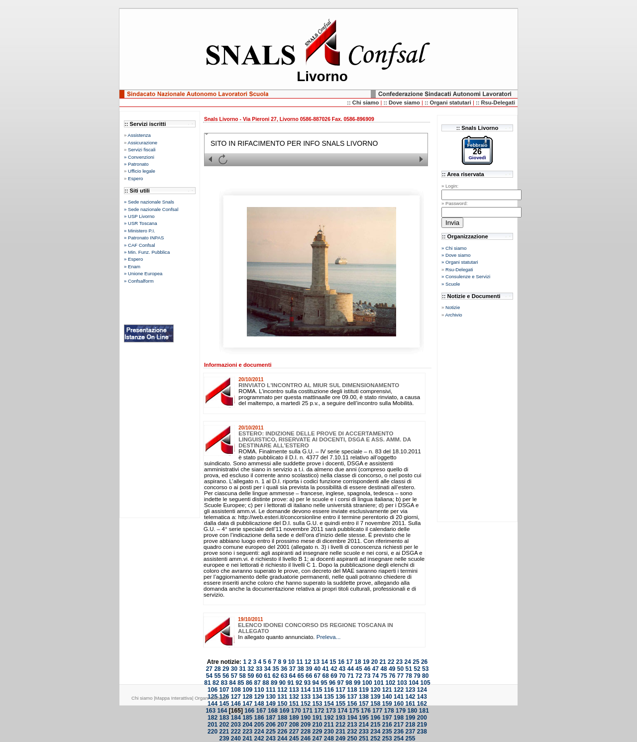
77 (400, 675)
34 (267, 668)
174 (342, 710)
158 (375, 703)
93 (307, 682)
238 (422, 731)
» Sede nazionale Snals (149, 202)
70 (342, 675)
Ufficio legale (141, 171)
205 (259, 724)
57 (234, 675)
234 (375, 731)
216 (387, 724)
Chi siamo (142, 698)
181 (424, 710)
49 (392, 668)
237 (410, 731)
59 (250, 675)
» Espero (133, 259)
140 (387, 696)
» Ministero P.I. (139, 230)
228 (306, 731)
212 (340, 724)
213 (352, 724)
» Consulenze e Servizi (465, 276)
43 (342, 668)
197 (387, 717)
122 (399, 689)
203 (236, 724)
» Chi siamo (454, 248)
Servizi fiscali (141, 149)
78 (409, 675)
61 (267, 675)
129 (259, 696)
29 (225, 668)
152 (306, 703)
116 (329, 689)
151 (294, 703)
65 (300, 675)
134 (317, 696)
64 (292, 675)
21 (382, 661)
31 (242, 668)
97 (340, 682)
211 (329, 724)
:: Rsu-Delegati (495, 103)
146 (236, 703)
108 (236, 689)
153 (317, 703)
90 (282, 682)
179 (401, 710)
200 (422, 717)
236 (399, 731)
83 (224, 682)
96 (332, 682)
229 (317, 731)
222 (236, 731)
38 (300, 668)
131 (282, 696)
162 (422, 703)
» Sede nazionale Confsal (151, 209)
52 (417, 668)
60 (259, 675)
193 (340, 717)
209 (306, 724)
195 (364, 717)
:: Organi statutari (449, 103)
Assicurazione (142, 142)
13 (316, 661)
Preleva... (329, 637)
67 (317, 675)
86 (249, 682)
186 (259, 717)
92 (299, 682)
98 (348, 682)
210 (317, 724)
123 (410, 689)
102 (390, 682)
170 (296, 710)
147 (247, 703)
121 (387, 689)
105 (425, 682)
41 (325, 668)
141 (399, 696)
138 (364, 696)
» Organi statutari (459, 262)
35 (275, 668)
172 (319, 710)
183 (224, 717)
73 (367, 675)
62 (275, 675)
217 (399, 724)
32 (250, 668)
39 (309, 668)
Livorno (322, 76)
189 (294, 717)
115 (317, 689)
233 (364, 731)
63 (284, 675)
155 (340, 703)
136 (340, 696)
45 (358, 668)
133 (306, 696)
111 (271, 689)
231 (340, 731)
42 (333, 668)
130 (271, 696)
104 (414, 682)
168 (273, 710)
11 (299, 661)
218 (410, 724)
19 (366, 661)
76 (392, 675)
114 (306, 689)
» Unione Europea (143, 273)
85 (240, 682)
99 (357, 682)
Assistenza (138, 135)
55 (217, 675)
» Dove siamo (456, 255)
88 (265, 682)
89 (274, 682)
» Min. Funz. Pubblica (147, 252)
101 (379, 682)
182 (212, 717)
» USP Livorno (139, 216)
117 (340, 689)
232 (352, 731)
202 (224, 724)
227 (294, 731)
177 (377, 710)
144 (212, 703)
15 (332, 661)
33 (259, 668)
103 (402, 682)
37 (292, 668)
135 (329, 696)
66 (309, 675)
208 (294, 724)
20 (374, 661)
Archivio (453, 315)
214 (364, 724)
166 (249, 710)
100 (367, 682)
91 (290, 682)
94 (316, 682)
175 (354, 710)
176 (366, 710)
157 (364, 703)
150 (282, 703)
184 (236, 717)
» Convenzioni (139, 157)
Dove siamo (405, 103)
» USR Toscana (140, 223)
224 (259, 731)
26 (424, 661)
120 (375, 689)
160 (399, 703)
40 (317, 668)
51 (409, 668)
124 (422, 689)
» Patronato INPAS (144, 237)
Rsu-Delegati (459, 269)
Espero (135, 178)
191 (317, 717)
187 (271, 717)
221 (224, 731)
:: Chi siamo (363, 103)
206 (271, 724)
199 (410, 717)
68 (325, 675)
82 (215, 682)
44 (350, 668)
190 (306, 717)
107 (224, 689)
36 (284, 668)
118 (352, 689)
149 (271, 703)
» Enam (132, 266)
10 (291, 661)
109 (247, 689)
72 (358, 675)
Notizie (452, 307)
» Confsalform (139, 281)
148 (259, 703)
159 (387, 703)
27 (209, 668)
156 (352, 703)
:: (386, 103)
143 (422, 696)
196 (375, 717)
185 (247, 717)
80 (425, 675)
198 (399, 717)
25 (416, 661)
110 (259, 689)
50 (400, 668)
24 (408, 661)
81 (207, 682)
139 (375, 696)
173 (331, 710)
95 (323, 682)
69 (333, 675)
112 (282, 689)
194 (352, 717)
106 (212, 689)
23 (399, 661)
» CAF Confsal (139, 245)
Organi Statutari (211, 698)
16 (341, 661)
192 (329, 717)
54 (209, 675)
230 (329, 731)
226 (282, 731)
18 (357, 661)
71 (350, 675)
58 (242, 675)
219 (422, 724)
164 (222, 710)
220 (212, 731)
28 (217, 668)
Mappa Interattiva (173, 698)
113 (294, 689)
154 (329, 703)
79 (417, 675)
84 (232, 682)
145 (224, 703)
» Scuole (450, 284)
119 (364, 689)
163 (210, 710)
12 (308, 661)
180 (412, 710)
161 (410, 703)
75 (383, 675)
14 (324, 661)
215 (375, 724)
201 (212, 724)
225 (271, 731)
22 (391, 661)
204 (247, 724)
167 (261, 710)
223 (247, 731)
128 (247, 696)
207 (282, 724)
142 (410, 696)
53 (425, 668)
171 (308, 710)
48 (383, 668)
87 (257, 682)
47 (375, 668)
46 (367, 668)
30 (234, 668)
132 (294, 696)
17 (349, 661)
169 (284, 710)
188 (282, 717)
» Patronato (136, 164)
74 (375, 675)
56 (225, 675)
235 (387, 731)
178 (389, 710)
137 (352, 696)
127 (236, 696)
